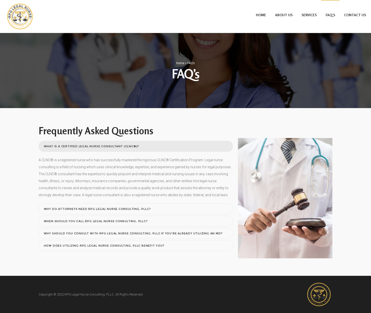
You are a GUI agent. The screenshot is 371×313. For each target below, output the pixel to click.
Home (180, 63)
